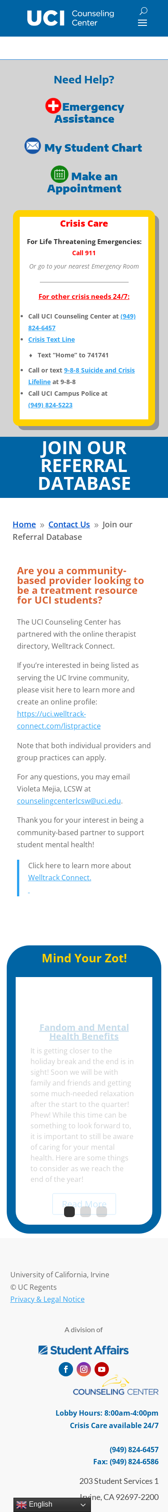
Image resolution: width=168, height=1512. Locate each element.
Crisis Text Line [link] (51, 339)
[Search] (143, 11)
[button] (142, 22)
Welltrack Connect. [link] (59, 877)
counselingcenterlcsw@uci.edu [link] (69, 801)
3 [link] (101, 1211)
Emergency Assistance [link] (89, 112)
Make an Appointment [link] (84, 181)
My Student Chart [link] (94, 147)
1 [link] (69, 1211)
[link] (70, 18)
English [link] (34, 1505)
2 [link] (85, 1211)
